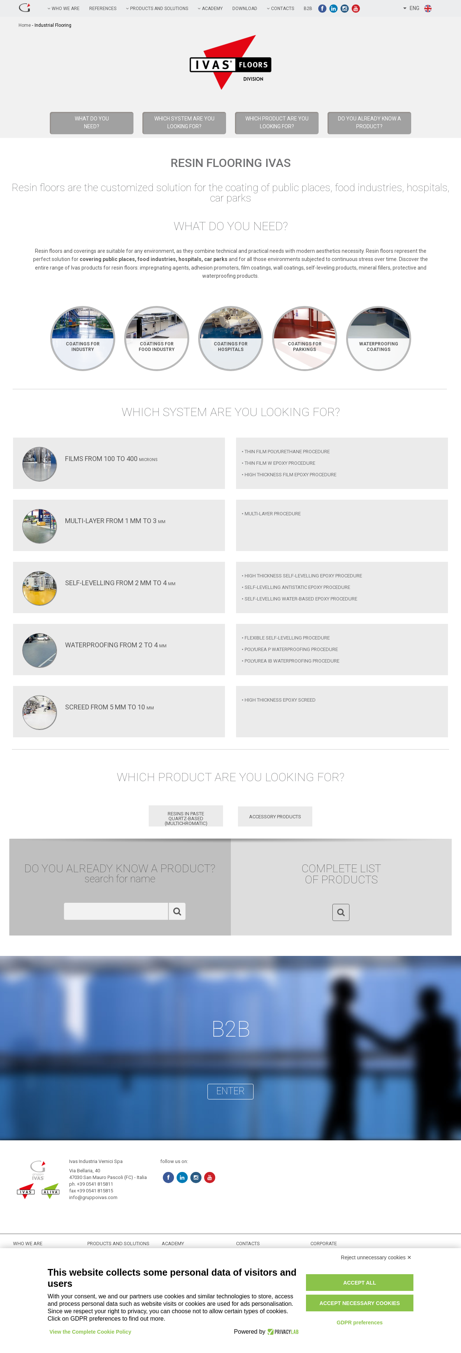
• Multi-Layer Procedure (271, 513)
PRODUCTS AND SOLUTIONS (157, 8)
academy (210, 8)
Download (244, 8)
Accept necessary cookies (359, 1303)
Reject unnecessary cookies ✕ (376, 1257)
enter (230, 1091)
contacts (280, 8)
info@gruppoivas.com (93, 1197)
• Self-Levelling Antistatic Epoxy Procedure (296, 587)
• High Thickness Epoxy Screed (279, 700)
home (25, 25)
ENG (417, 8)
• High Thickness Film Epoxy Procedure (289, 474)
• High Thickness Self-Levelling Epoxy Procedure (302, 576)
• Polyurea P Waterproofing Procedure (290, 649)
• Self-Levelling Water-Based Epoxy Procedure (299, 599)
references (102, 8)
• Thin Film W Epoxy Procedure (278, 463)
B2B (308, 8)
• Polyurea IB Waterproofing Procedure (290, 661)
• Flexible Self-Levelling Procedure (286, 638)
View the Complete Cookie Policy (90, 1332)
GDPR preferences (360, 1322)
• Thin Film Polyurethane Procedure (286, 451)
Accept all (359, 1283)
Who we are (64, 8)
